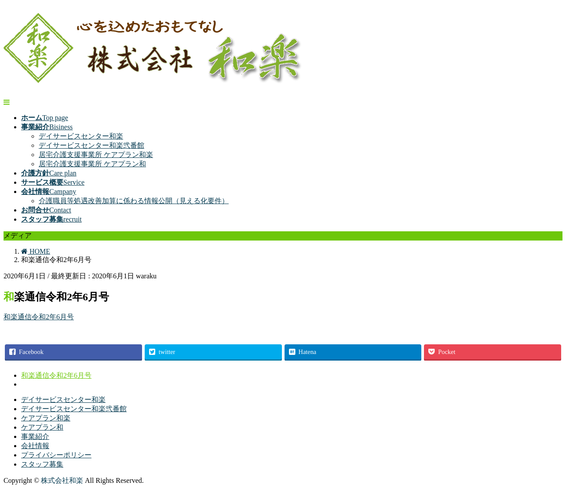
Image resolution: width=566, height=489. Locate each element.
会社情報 (35, 445)
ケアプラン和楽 (45, 418)
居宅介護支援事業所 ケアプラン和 (92, 164)
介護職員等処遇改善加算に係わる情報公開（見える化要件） (134, 200)
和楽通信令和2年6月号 (39, 317)
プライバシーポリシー (56, 455)
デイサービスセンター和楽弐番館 (91, 145)
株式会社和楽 (62, 480)
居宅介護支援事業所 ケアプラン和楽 (96, 154)
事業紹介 (35, 436)
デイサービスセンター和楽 (81, 136)
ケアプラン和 (42, 427)
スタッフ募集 (42, 464)
